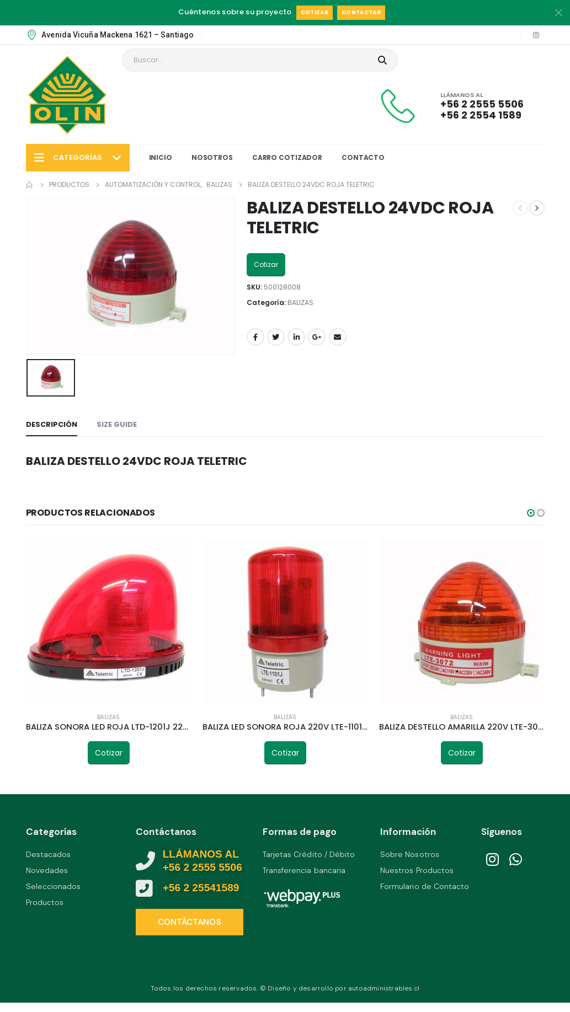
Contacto (363, 157)
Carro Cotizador (287, 157)
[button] (531, 513)
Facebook (255, 337)
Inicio (160, 157)
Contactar (361, 12)
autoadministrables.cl (383, 988)
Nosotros (212, 157)
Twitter (276, 337)
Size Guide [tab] (117, 424)
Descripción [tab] (51, 424)
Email (338, 337)
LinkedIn (296, 337)
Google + (317, 337)
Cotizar (314, 12)
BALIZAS (300, 302)
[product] (108, 621)
